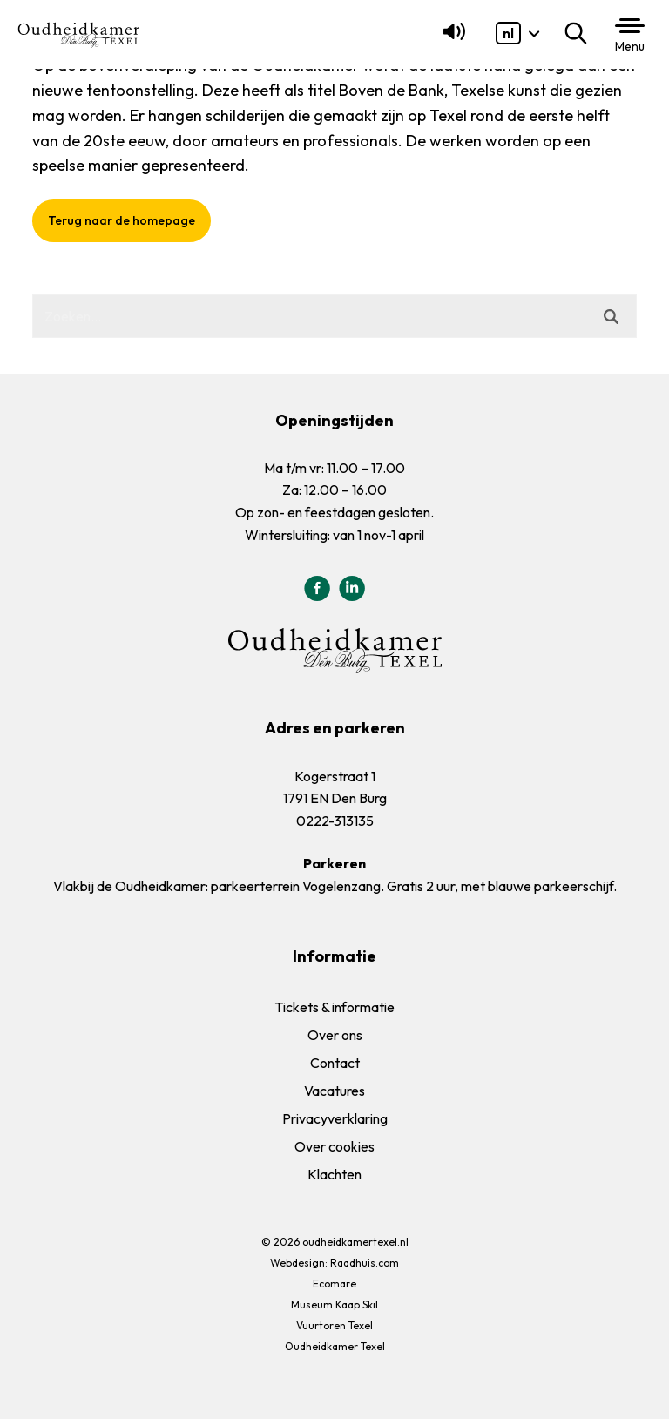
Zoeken (579, 33)
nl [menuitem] (508, 33)
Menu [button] (630, 46)
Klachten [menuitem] (334, 1174)
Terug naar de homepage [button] (121, 220)
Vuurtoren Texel (334, 1325)
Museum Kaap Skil (334, 1304)
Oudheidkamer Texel (335, 1346)
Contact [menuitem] (335, 1062)
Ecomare (334, 1283)
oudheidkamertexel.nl (355, 1241)
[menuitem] (508, 33)
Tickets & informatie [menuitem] (334, 1007)
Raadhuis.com (364, 1262)
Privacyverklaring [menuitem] (335, 1118)
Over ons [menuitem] (334, 1035)
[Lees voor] (450, 39)
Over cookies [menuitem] (334, 1146)
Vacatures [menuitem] (334, 1090)
